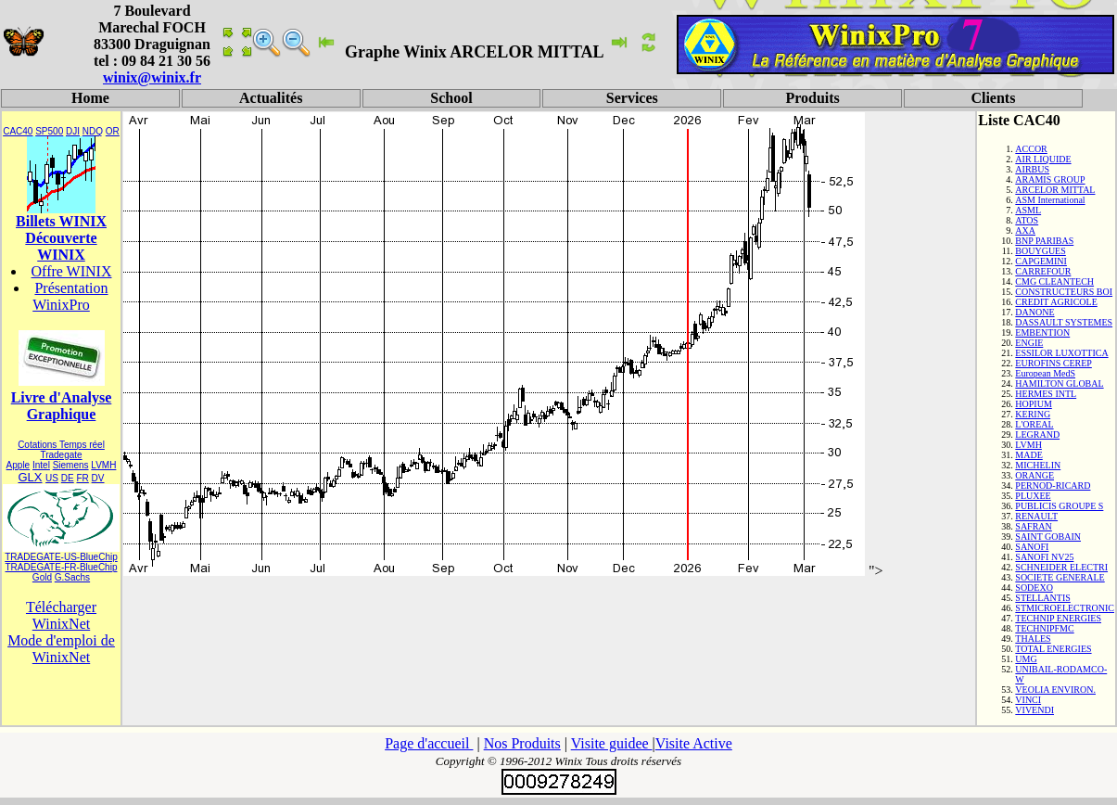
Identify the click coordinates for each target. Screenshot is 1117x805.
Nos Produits (522, 743)
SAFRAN (1033, 526)
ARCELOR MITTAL (1055, 190)
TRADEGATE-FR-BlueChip (62, 567)
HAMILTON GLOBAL (1059, 383)
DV (98, 478)
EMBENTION (1042, 332)
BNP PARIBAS (1044, 241)
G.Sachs (72, 577)
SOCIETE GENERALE (1059, 577)
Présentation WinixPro (70, 296)
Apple (18, 465)
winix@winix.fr (152, 77)
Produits (812, 98)
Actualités (270, 98)
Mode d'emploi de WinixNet (61, 648)
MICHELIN (1037, 465)
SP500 (49, 131)
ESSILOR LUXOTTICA (1061, 353)
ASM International (1050, 200)
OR (113, 131)
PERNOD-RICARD (1052, 485)
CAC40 (17, 131)
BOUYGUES (1040, 251)
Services (632, 98)
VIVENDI (1034, 710)
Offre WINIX (72, 271)
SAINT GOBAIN (1048, 536)
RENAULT (1036, 516)
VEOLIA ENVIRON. (1055, 689)
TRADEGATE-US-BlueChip (61, 557)
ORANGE (1034, 475)
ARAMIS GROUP (1050, 179)
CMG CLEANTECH (1054, 281)
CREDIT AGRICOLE (1056, 302)
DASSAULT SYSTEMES (1063, 322)
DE (67, 478)
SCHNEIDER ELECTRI (1061, 567)
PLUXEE (1032, 496)
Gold (42, 577)
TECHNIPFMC (1044, 628)
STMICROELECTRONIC (1064, 608)
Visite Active (693, 743)
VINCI (1028, 700)
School (451, 98)
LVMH (103, 465)
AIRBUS (1032, 169)
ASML (1028, 210)
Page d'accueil (429, 743)
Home (90, 98)
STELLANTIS (1042, 598)
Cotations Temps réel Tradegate (61, 450)
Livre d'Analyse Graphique (61, 406)
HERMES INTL (1045, 394)
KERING (1032, 414)
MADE (1028, 455)
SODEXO (1034, 587)
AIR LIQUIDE (1043, 159)
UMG (1025, 659)
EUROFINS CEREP (1053, 363)
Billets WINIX (61, 221)
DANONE (1034, 312)
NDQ (93, 131)
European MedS (1045, 373)
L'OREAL (1034, 424)
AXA (1025, 230)
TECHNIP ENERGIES (1058, 618)
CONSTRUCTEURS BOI (1063, 292)
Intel (41, 465)
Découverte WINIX (60, 246)
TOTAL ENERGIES (1053, 649)
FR (82, 478)
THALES (1032, 638)
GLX (30, 477)
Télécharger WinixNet (61, 615)
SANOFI (1031, 547)
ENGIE (1029, 343)
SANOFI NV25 (1044, 557)
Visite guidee (612, 743)
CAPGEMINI (1041, 261)
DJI (73, 131)
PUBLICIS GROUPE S (1059, 506)
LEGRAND (1037, 434)
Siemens (71, 465)
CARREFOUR (1043, 271)
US (51, 478)
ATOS (1026, 220)
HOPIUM (1033, 404)
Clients (993, 98)
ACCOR (1031, 149)
